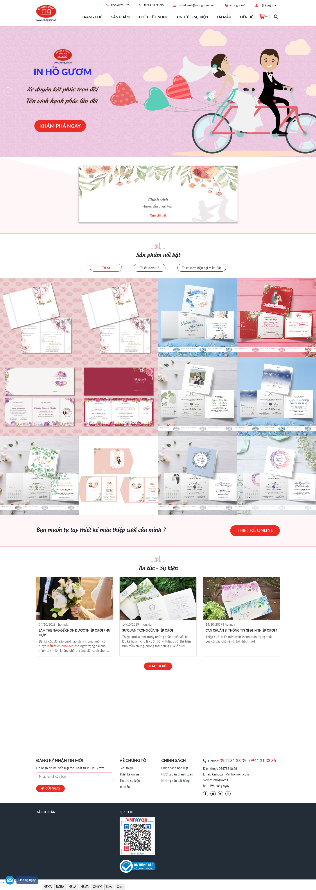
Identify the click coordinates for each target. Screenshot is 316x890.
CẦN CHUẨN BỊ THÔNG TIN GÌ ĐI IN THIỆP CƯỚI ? (241, 630)
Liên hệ (246, 17)
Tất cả (106, 268)
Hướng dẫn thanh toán (177, 774)
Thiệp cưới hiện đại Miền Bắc (201, 268)
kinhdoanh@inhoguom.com (194, 5)
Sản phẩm (120, 17)
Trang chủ (92, 17)
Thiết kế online (153, 17)
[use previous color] (2, 882)
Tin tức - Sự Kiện (192, 17)
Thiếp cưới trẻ (149, 268)
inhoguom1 (235, 5)
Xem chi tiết (158, 215)
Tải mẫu (224, 17)
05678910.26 (117, 5)
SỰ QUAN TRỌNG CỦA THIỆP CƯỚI (147, 630)
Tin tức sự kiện (130, 781)
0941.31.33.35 (151, 5)
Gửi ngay (50, 788)
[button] (8, 91)
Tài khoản (264, 5)
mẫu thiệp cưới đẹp (60, 646)
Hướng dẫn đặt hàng (175, 781)
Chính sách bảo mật (174, 768)
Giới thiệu (126, 768)
